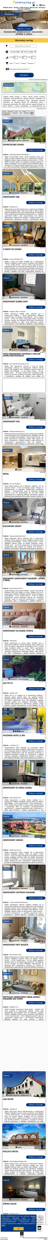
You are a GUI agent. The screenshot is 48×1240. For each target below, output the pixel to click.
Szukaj (24, 75)
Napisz (45, 1239)
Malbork (6, 121)
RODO (3, 1225)
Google (33, 1216)
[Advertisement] (24, 1046)
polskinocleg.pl (24, 2)
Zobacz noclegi (36, 150)
